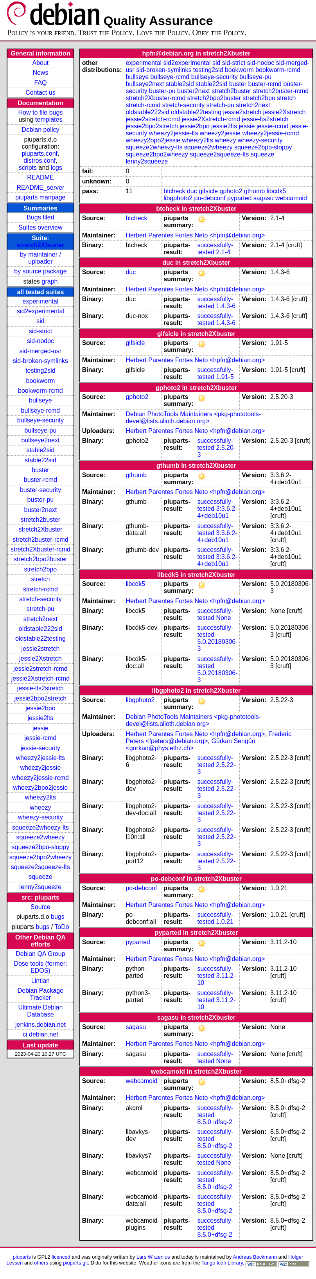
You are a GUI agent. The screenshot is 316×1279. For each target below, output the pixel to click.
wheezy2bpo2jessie (40, 787)
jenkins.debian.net (40, 1024)
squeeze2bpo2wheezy (40, 857)
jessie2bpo (40, 708)
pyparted (239, 198)
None (223, 617)
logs (56, 167)
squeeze (40, 876)
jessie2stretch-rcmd (40, 668)
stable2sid (40, 450)
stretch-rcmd (40, 589)
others (41, 1263)
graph (50, 281)
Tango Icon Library (222, 1263)
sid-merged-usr (41, 351)
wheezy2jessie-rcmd (40, 777)
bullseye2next (40, 440)
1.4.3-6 (225, 306)
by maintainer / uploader (40, 258)
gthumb (254, 191)
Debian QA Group (40, 953)
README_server (41, 187)
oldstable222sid (40, 628)
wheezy (40, 807)
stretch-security (40, 599)
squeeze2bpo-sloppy (41, 847)
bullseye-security (40, 420)
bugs (58, 916)
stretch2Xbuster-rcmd (40, 549)
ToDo (61, 926)
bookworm (40, 380)
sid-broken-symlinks (40, 360)
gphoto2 (231, 191)
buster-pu (40, 499)
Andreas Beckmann (255, 1257)
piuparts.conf (39, 153)
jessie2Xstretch (40, 658)
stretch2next (40, 619)
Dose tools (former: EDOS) (40, 967)
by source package (40, 271)
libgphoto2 (177, 198)
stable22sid (40, 460)
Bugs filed (40, 217)
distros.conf (39, 160)
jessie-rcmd (41, 738)
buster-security (40, 490)
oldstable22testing (40, 638)
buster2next (40, 510)
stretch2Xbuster (41, 245)
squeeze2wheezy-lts (40, 827)
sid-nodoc (40, 341)
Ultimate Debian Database (40, 1011)
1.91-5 (224, 377)
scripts (28, 167)
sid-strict (40, 331)
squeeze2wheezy (40, 837)
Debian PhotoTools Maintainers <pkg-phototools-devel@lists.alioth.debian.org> (193, 417)
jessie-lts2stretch (40, 688)
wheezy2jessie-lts (40, 757)
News (40, 72)
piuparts (22, 1257)
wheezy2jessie (40, 767)
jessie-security (40, 748)
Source (40, 907)
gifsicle (208, 191)
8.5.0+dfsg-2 (214, 1122)
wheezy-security (40, 817)
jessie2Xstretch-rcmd (40, 678)
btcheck (174, 191)
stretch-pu (40, 608)
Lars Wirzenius (153, 1257)
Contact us (40, 92)
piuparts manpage (40, 197)
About (40, 62)
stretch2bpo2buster (40, 559)
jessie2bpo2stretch (40, 698)
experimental (41, 301)
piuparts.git (75, 1263)
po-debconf (210, 198)
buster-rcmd (40, 479)
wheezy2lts (40, 797)
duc (192, 191)
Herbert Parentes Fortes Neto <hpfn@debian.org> (195, 235)
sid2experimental (40, 311)
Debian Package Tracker (40, 994)
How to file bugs (40, 112)
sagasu (263, 198)
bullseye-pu (41, 430)
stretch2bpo (40, 569)
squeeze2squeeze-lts (40, 867)
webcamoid (291, 198)
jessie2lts (41, 718)
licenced (61, 1257)
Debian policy (40, 129)
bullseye (40, 400)
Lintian (40, 980)
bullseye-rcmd (40, 410)
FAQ (40, 82)
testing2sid (40, 370)
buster (40, 470)
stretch (40, 579)
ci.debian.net (40, 1034)
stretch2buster (40, 519)
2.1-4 (223, 252)
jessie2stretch (41, 648)
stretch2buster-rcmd (40, 539)
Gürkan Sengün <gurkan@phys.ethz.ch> (190, 744)
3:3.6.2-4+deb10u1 (217, 512)
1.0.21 (224, 921)
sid (40, 321)
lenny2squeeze (41, 887)
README (40, 177)
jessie (40, 728)
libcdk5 (276, 191)
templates (48, 119)
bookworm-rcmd (40, 390)
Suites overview (40, 227)
